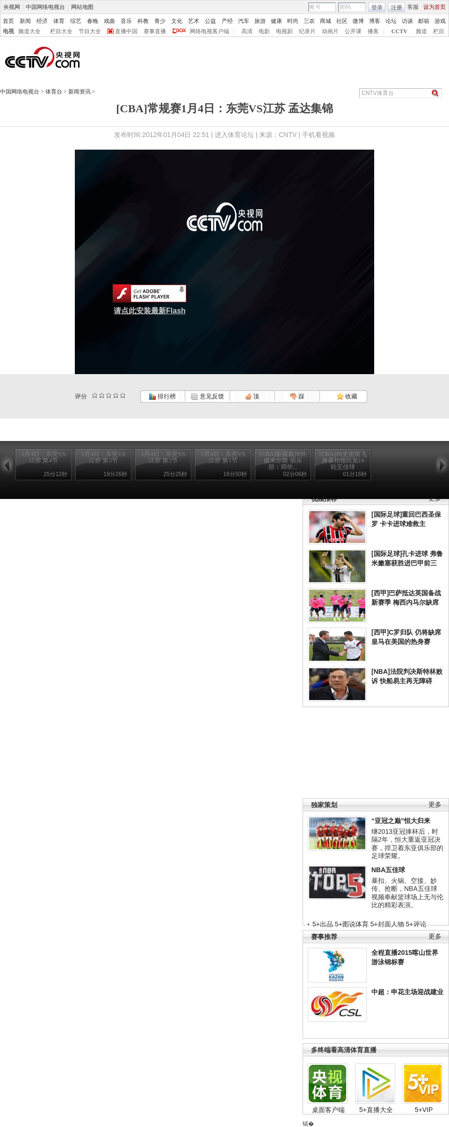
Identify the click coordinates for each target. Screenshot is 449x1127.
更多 (435, 804)
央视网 (11, 7)
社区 (342, 21)
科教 (143, 21)
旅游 (260, 21)
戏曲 (109, 21)
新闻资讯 (79, 91)
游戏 (440, 21)
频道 (421, 31)
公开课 (353, 31)
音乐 (126, 21)
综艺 (75, 21)
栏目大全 (61, 31)
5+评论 (416, 924)
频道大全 (29, 31)
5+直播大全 (376, 1109)
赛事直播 (155, 31)
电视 (8, 31)
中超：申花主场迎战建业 (407, 992)
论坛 (391, 21)
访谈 (407, 21)
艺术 (193, 21)
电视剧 (284, 31)
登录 (377, 7)
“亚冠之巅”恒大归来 (400, 820)
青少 (160, 21)
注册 (396, 7)
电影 (264, 31)
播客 (373, 31)
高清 (247, 31)
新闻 (25, 21)
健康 (276, 21)
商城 (325, 21)
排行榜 (162, 396)
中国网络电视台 (45, 7)
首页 (8, 21)
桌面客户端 (328, 1109)
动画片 (330, 31)
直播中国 (126, 31)
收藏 (347, 396)
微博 (358, 21)
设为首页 (434, 7)
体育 (59, 21)
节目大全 (90, 31)
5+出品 (322, 924)
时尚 (292, 21)
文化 (176, 21)
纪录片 (307, 31)
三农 (309, 21)
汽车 (243, 21)
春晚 (92, 21)
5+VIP (424, 1109)
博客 (374, 21)
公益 (210, 21)
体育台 (53, 91)
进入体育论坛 (234, 134)
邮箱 (423, 21)
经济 (42, 21)
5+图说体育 (352, 924)
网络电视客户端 (209, 31)
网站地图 (82, 7)
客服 (413, 7)
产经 (227, 21)
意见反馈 (207, 396)
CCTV (399, 31)
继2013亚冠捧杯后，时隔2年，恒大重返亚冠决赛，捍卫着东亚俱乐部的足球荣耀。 (407, 844)
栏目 (438, 31)
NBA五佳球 (388, 870)
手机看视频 (318, 134)
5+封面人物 (387, 924)
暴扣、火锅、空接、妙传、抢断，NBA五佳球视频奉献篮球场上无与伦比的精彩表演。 (407, 893)
